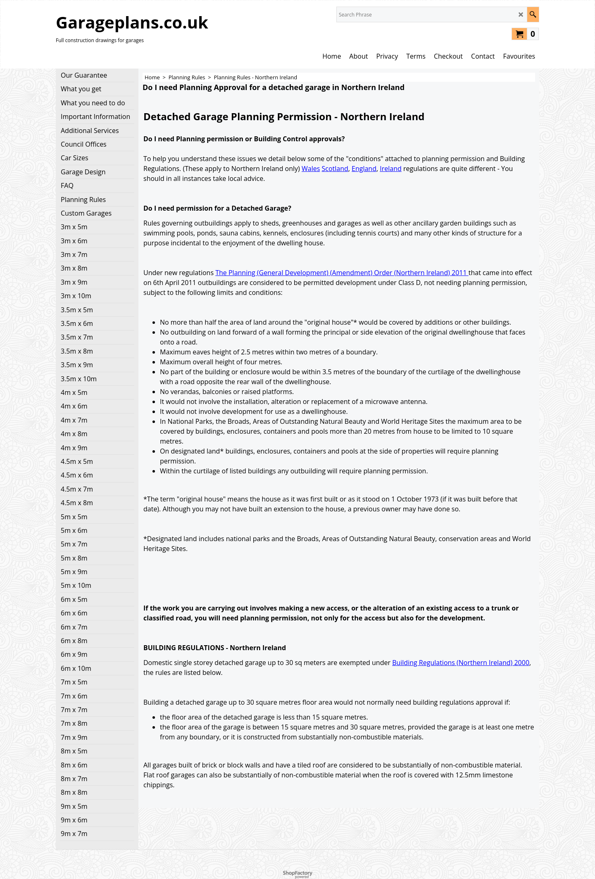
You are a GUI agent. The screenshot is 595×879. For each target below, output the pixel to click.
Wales (311, 168)
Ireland (391, 168)
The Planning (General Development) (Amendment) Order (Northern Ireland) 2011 (342, 272)
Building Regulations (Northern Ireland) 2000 (460, 662)
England (364, 168)
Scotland (334, 168)
